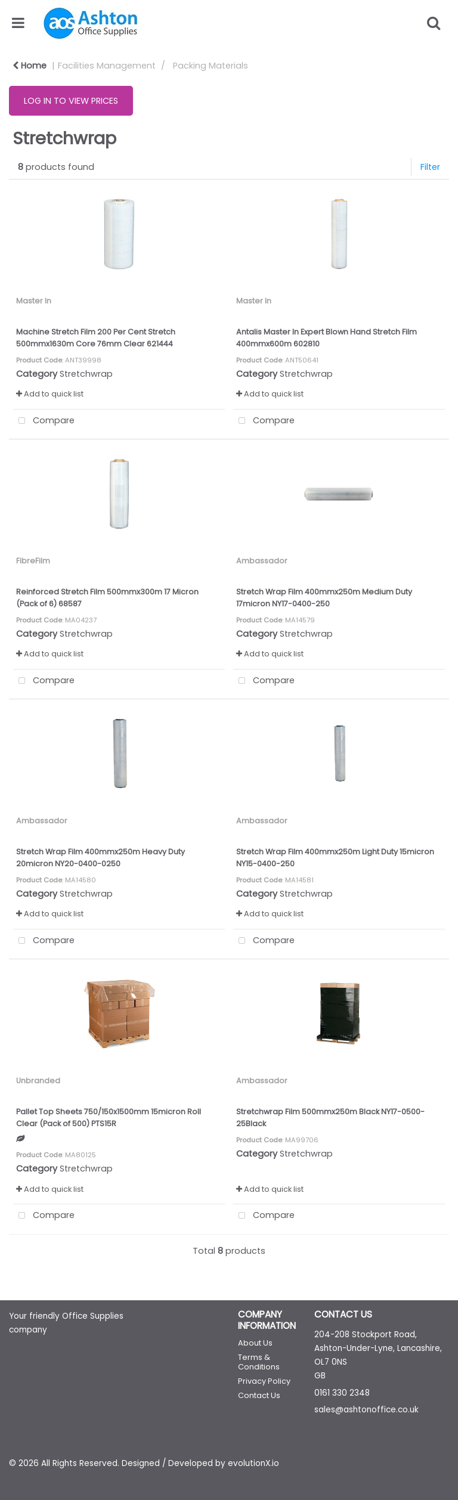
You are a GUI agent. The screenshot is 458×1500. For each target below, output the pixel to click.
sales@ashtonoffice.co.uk (366, 1409)
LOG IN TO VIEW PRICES (71, 101)
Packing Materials (210, 66)
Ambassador (261, 561)
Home (30, 66)
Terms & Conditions (259, 1362)
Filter (430, 167)
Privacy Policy (264, 1381)
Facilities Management (107, 66)
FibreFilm (33, 561)
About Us (255, 1343)
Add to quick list (49, 394)
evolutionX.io (253, 1463)
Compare (44, 421)
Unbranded (38, 1081)
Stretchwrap (86, 374)
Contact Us (259, 1395)
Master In (33, 301)
